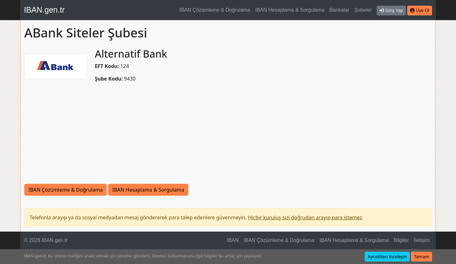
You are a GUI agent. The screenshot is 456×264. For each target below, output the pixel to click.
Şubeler (363, 10)
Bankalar (339, 10)
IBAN (232, 240)
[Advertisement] (228, 137)
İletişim (422, 240)
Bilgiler (401, 240)
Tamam (421, 257)
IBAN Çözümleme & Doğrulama (215, 10)
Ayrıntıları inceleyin (387, 257)
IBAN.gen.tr (44, 9)
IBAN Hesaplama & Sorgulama (290, 10)
